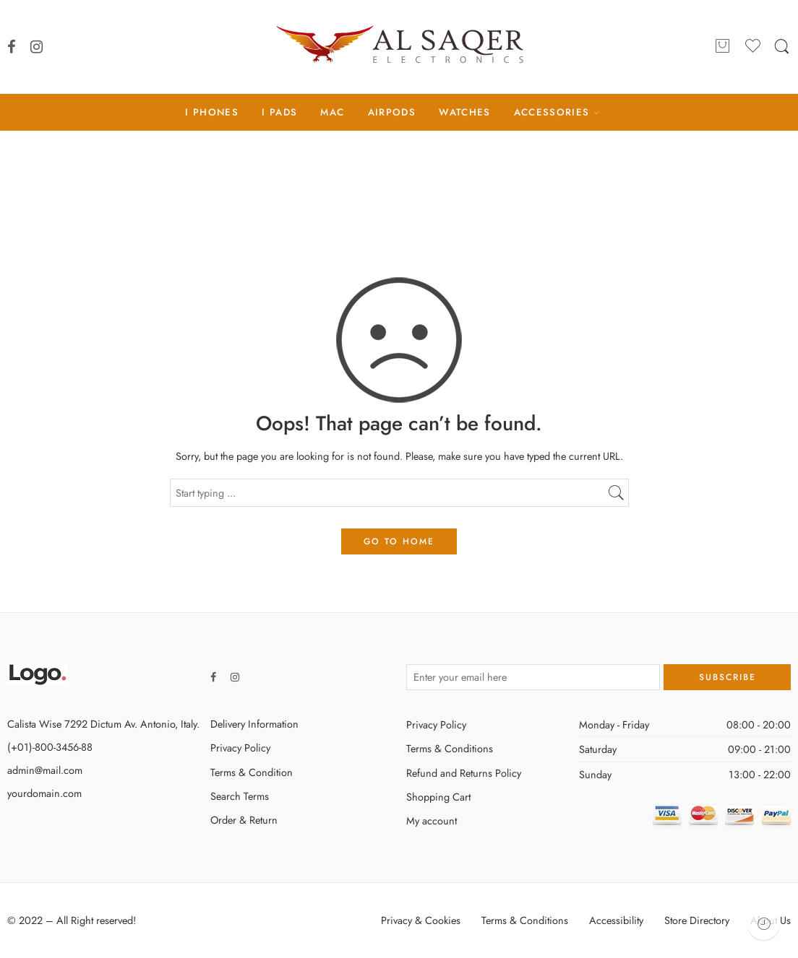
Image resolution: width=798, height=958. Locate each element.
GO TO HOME (399, 541)
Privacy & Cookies (420, 920)
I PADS (279, 112)
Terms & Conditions (449, 748)
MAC (332, 112)
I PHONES (212, 112)
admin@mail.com (44, 770)
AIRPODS (392, 112)
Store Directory (696, 920)
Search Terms (239, 796)
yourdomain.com (44, 793)
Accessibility (616, 920)
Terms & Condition (251, 772)
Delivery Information (254, 723)
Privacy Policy (240, 747)
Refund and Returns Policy (463, 772)
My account (431, 820)
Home (399, 191)
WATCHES (464, 112)
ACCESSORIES (552, 112)
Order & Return (244, 819)
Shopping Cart (438, 796)
